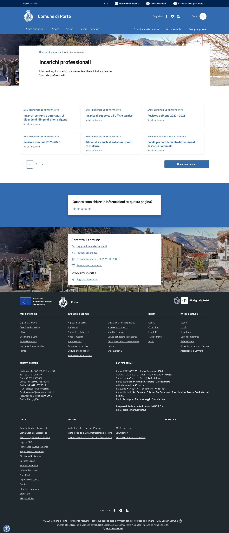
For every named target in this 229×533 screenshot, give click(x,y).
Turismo (111, 346)
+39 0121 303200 (33, 374)
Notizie (151, 322)
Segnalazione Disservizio (32, 451)
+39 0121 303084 (33, 378)
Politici (23, 350)
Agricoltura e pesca (77, 322)
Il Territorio (186, 332)
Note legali (25, 475)
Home (42, 52)
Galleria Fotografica (190, 336)
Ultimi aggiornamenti (30, 489)
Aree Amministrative (30, 327)
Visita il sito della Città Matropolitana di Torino (90, 432)
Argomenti (53, 52)
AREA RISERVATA (112, 528)
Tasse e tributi (155, 336)
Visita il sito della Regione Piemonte (85, 428)
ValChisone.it (122, 432)
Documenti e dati (187, 164)
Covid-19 (152, 332)
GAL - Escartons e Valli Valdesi (130, 437)
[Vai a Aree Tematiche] (156, 3)
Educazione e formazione (80, 355)
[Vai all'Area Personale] (188, 3)
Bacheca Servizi (27, 461)
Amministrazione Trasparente (34, 428)
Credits (23, 484)
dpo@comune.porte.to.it (134, 409)
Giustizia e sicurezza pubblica (121, 322)
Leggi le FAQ (26, 442)
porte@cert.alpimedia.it (37, 388)
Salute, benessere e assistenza (122, 336)
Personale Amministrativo (32, 346)
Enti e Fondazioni (28, 341)
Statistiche (25, 493)
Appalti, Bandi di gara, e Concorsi (167, 136)
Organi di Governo (28, 322)
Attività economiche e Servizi (195, 346)
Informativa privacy (29, 470)
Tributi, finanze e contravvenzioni (123, 341)
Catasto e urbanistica (78, 346)
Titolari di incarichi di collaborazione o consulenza (109, 144)
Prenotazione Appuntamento (34, 447)
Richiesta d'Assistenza (30, 456)
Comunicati (153, 327)
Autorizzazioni (74, 341)
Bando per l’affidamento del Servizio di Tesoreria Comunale (172, 144)
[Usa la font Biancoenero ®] (127, 3)
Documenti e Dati (28, 336)
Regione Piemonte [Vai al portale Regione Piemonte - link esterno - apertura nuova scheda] (30, 3)
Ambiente (73, 327)
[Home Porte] (46, 16)
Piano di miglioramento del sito (35, 437)
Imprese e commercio (118, 327)
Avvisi (151, 341)
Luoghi (184, 327)
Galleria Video (187, 341)
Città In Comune (170, 520)
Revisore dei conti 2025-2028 (42, 142)
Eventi (184, 322)
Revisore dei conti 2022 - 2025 (166, 115)
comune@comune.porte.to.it (40, 392)
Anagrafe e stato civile (79, 332)
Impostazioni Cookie (29, 479)
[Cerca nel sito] (203, 16)
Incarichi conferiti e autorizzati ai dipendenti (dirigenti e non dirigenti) (46, 117)
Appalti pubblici (75, 336)
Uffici (22, 332)
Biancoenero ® (126, 525)
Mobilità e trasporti (117, 332)
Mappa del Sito (27, 498)
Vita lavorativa (115, 350)
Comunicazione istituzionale (146, 29)
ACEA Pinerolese (124, 428)
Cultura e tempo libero (79, 350)
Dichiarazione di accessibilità (33, 432)
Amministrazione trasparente (41, 109)
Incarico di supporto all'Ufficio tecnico (109, 115)
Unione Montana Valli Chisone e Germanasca (90, 437)
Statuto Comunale (29, 465)
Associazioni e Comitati (192, 350)
